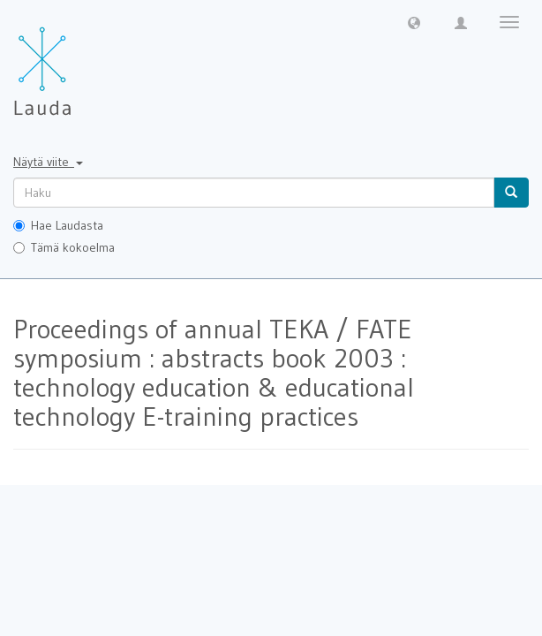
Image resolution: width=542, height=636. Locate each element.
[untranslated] (253, 193)
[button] (414, 22)
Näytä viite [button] (48, 162)
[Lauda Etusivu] (79, 62)
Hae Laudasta (58, 225)
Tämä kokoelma (64, 247)
